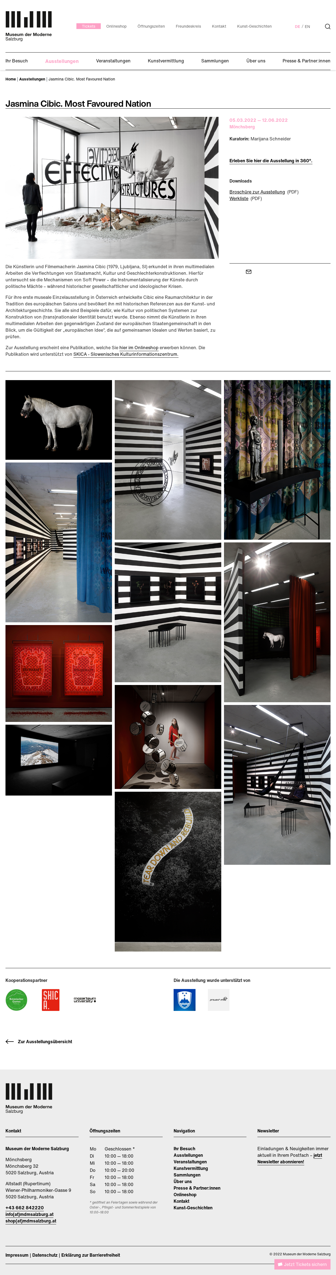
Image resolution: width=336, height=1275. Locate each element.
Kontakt (181, 1201)
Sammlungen (187, 1175)
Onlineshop (185, 1194)
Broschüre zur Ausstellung (257, 192)
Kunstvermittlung (191, 1168)
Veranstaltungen (190, 1161)
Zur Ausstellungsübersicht (45, 1041)
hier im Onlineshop (139, 347)
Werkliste (238, 198)
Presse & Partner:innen (197, 1188)
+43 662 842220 (24, 1207)
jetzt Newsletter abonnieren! (289, 1158)
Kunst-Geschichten (193, 1207)
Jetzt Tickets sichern (305, 1264)
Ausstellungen (188, 1155)
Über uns (183, 1181)
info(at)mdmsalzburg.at (29, 1214)
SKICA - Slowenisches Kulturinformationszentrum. (126, 354)
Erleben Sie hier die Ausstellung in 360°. (270, 160)
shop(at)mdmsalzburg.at (30, 1221)
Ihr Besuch (184, 1148)
